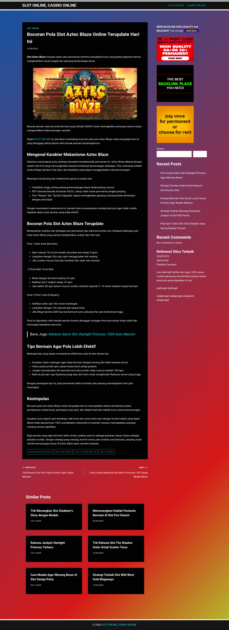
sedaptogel (163, 295)
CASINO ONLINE (196, 5)
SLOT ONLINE (176, 5)
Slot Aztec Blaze (63, 452)
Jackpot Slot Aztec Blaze (40, 452)
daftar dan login (181, 272)
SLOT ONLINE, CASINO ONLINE (118, 624)
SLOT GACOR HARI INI (85, 452)
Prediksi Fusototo (166, 264)
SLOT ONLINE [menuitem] (42, 139)
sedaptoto (188, 295)
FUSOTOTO (163, 256)
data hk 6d (162, 260)
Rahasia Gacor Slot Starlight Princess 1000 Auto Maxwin (92, 334)
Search (160, 148)
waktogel (162, 288)
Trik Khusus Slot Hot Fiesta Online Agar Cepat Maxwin (52, 471)
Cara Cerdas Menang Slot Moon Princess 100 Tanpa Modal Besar (118, 471)
